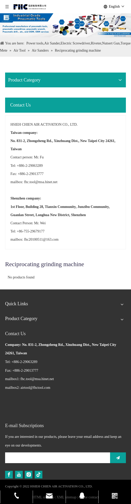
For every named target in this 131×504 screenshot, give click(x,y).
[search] (56, 457)
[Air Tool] (65, 25)
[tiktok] (38, 474)
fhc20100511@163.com (41, 239)
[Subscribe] (118, 457)
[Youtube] (19, 474)
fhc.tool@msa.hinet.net (40, 182)
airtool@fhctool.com (35, 388)
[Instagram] (28, 474)
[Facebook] (9, 474)
